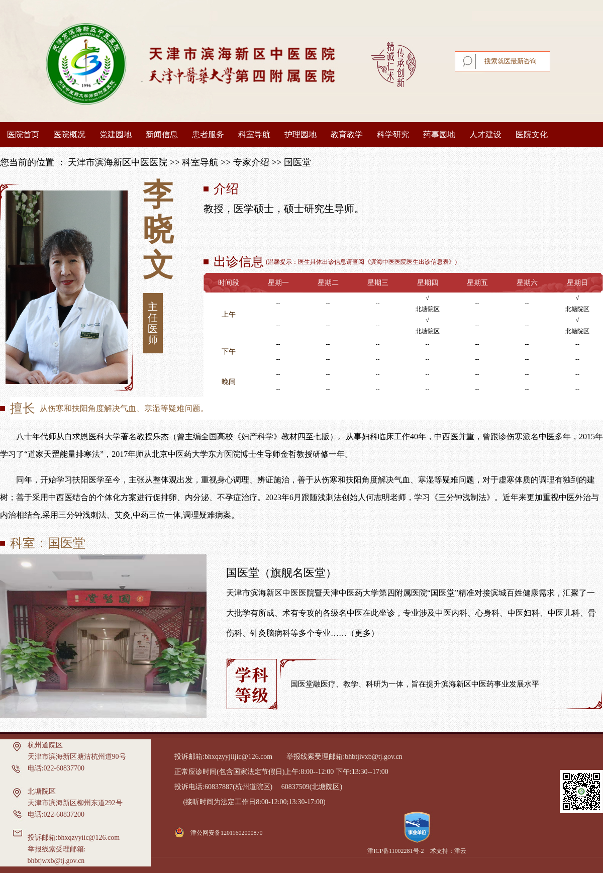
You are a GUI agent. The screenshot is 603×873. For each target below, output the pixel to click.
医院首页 (23, 134)
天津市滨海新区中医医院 (117, 162)
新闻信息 (162, 134)
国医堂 (297, 162)
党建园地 (115, 134)
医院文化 (532, 134)
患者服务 (208, 134)
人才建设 (485, 134)
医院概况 (69, 134)
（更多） (363, 633)
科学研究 (393, 134)
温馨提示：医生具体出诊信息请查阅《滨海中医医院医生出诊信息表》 (361, 261)
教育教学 (347, 134)
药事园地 (439, 134)
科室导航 (254, 134)
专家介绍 (251, 162)
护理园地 (300, 134)
